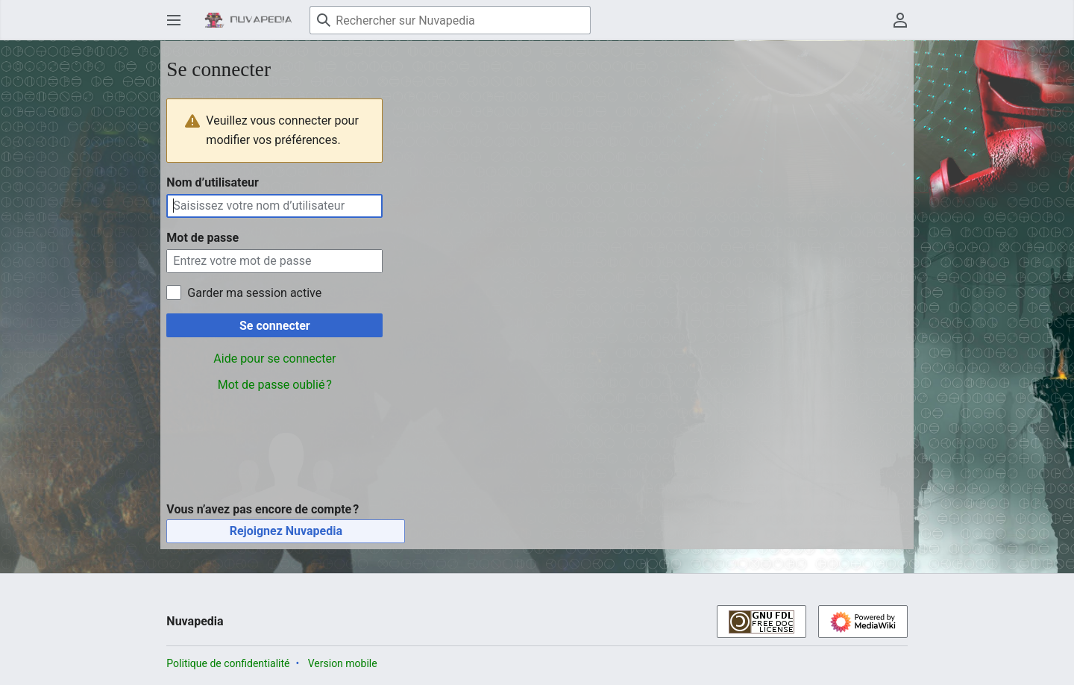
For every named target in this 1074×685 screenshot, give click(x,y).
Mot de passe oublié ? (275, 385)
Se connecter (274, 326)
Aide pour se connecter (274, 358)
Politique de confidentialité (227, 663)
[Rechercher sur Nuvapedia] (450, 20)
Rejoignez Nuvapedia (286, 531)
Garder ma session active (254, 293)
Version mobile (342, 663)
